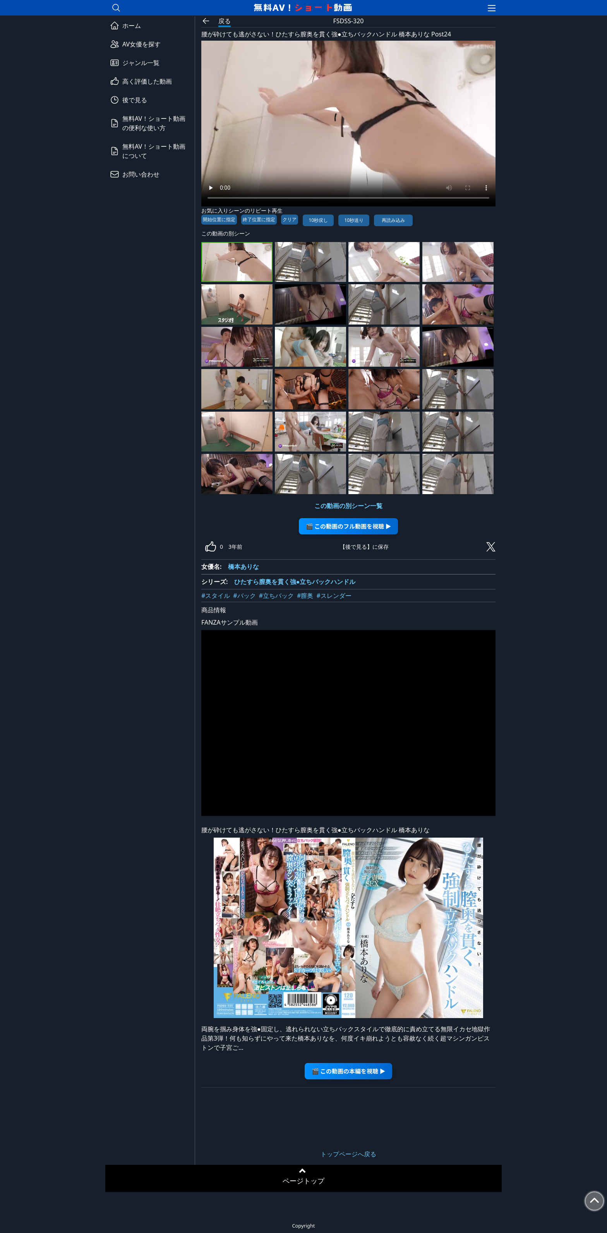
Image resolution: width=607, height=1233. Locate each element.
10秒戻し (318, 220)
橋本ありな (243, 566)
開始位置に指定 (219, 219)
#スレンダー (333, 595)
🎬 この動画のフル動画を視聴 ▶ (348, 526)
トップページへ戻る (348, 1154)
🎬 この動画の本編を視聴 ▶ (349, 1071)
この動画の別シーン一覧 (348, 505)
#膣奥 (305, 595)
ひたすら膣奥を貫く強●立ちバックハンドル (295, 581)
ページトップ (303, 1180)
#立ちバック (276, 595)
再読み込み (393, 220)
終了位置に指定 (259, 219)
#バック (244, 595)
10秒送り (354, 220)
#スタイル (215, 595)
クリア (290, 219)
